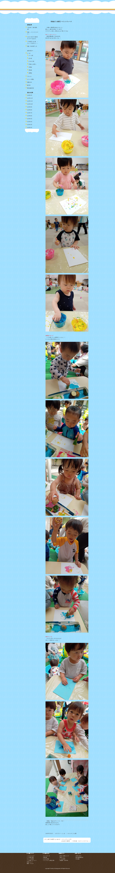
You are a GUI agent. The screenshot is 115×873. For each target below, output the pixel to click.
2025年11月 (30, 101)
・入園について (61, 857)
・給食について (29, 862)
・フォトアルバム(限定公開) (48, 860)
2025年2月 (29, 127)
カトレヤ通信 (30, 79)
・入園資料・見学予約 (63, 860)
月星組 (30, 67)
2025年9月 (29, 107)
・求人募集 (77, 859)
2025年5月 (29, 118)
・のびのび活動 (45, 859)
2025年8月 (29, 109)
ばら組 (30, 58)
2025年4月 (29, 121)
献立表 (28, 85)
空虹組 (30, 70)
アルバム (29, 76)
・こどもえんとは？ (30, 855)
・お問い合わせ (78, 855)
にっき (63, 833)
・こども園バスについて (31, 860)
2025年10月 (30, 104)
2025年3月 (29, 124)
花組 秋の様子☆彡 (32, 46)
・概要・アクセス (30, 863)
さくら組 (31, 55)
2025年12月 (30, 98)
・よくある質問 (61, 859)
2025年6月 (29, 115)
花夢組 (30, 73)
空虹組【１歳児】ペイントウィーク (61, 21)
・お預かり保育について (63, 855)
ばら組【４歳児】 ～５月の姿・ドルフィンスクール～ (75, 841)
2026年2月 (29, 95)
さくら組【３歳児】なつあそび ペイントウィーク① (58, 839)
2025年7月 (29, 112)
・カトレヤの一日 (46, 855)
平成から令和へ (32, 64)
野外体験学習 (30, 88)
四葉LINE (29, 82)
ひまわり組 (31, 61)
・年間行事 (44, 857)
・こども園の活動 (30, 857)
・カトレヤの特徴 (30, 859)
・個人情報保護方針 (79, 857)
